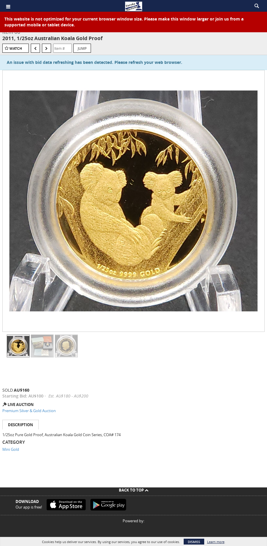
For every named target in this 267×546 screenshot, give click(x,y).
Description (20, 424)
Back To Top (133, 490)
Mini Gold (10, 449)
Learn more (215, 542)
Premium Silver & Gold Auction (29, 410)
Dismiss (194, 542)
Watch (15, 48)
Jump (82, 48)
